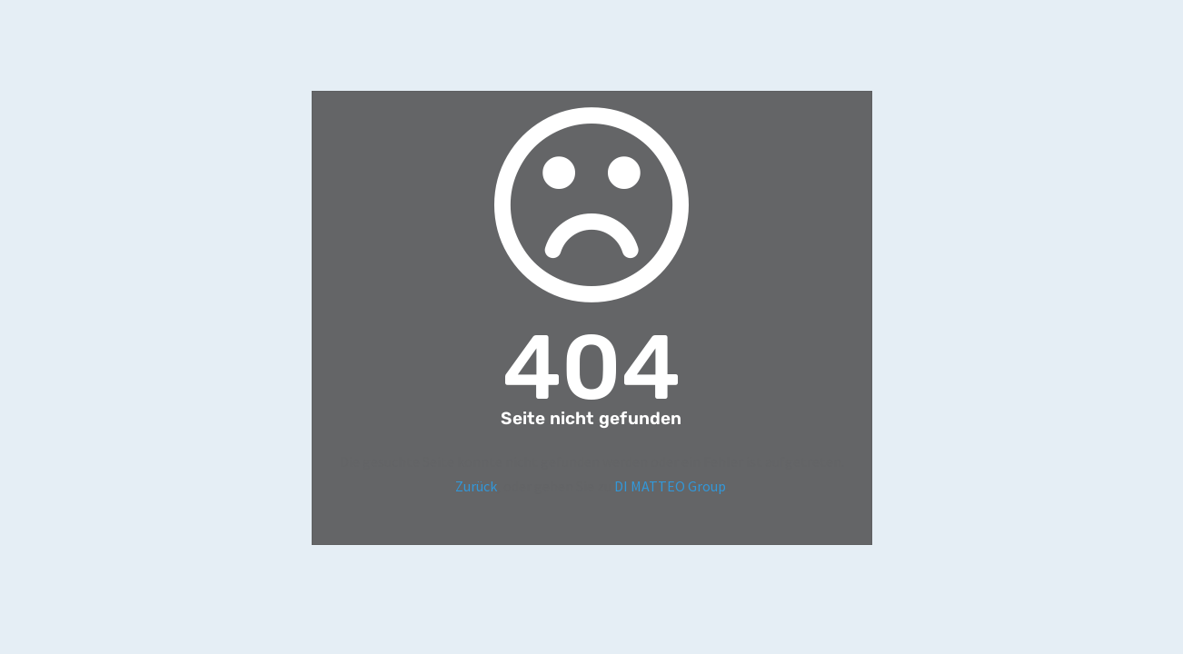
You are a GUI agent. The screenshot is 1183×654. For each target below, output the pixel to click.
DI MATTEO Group (670, 486)
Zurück (476, 486)
